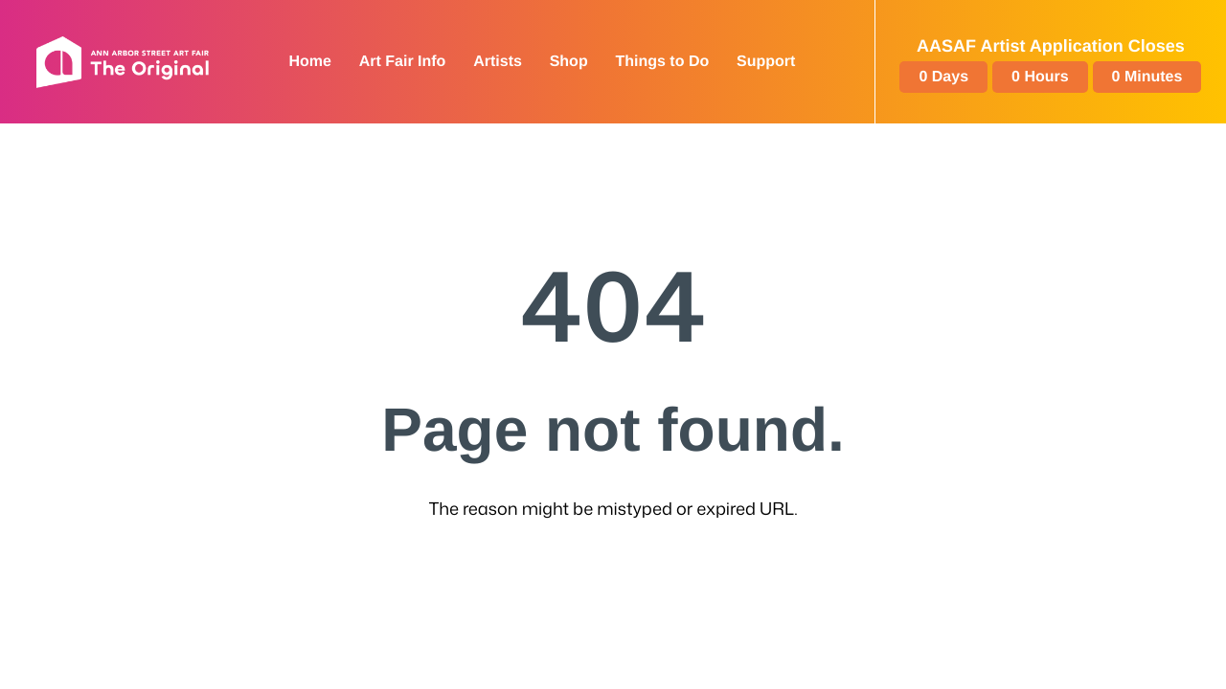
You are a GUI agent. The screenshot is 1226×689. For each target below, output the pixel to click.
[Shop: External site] (569, 62)
